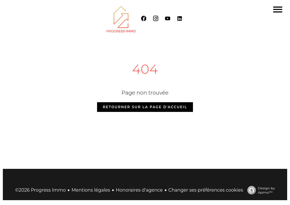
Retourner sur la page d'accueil (145, 107)
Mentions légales (90, 190)
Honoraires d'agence (139, 190)
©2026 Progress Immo (40, 190)
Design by (259, 190)
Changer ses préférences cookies (205, 190)
